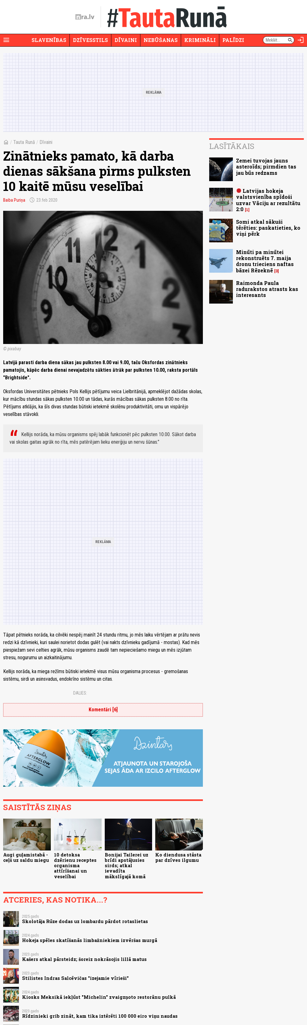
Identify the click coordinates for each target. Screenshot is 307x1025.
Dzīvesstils (90, 40)
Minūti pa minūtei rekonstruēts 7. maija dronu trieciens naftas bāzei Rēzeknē (265, 261)
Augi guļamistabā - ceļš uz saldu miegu (26, 857)
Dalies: (80, 693)
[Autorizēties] (300, 40)
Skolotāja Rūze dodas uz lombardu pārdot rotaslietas (85, 921)
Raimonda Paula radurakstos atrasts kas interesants (267, 289)
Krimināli (200, 40)
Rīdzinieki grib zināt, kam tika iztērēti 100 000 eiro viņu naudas (100, 1016)
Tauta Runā (24, 142)
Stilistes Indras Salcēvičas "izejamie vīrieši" (75, 978)
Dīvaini (126, 40)
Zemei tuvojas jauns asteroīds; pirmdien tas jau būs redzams (266, 166)
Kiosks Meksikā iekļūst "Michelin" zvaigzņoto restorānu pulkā (99, 997)
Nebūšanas (161, 40)
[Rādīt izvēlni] (6, 40)
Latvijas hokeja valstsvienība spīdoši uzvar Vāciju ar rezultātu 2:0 (268, 199)
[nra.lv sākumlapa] (84, 17)
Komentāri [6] (103, 710)
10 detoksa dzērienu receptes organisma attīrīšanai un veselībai (75, 866)
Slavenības (49, 40)
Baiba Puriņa (14, 200)
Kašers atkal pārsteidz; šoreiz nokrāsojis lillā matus (84, 959)
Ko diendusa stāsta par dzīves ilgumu (178, 857)
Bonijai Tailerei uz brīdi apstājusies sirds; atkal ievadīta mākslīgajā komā (126, 866)
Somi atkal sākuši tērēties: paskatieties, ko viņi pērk (268, 227)
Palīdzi (233, 40)
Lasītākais (231, 146)
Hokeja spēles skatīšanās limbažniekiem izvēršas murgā (89, 940)
